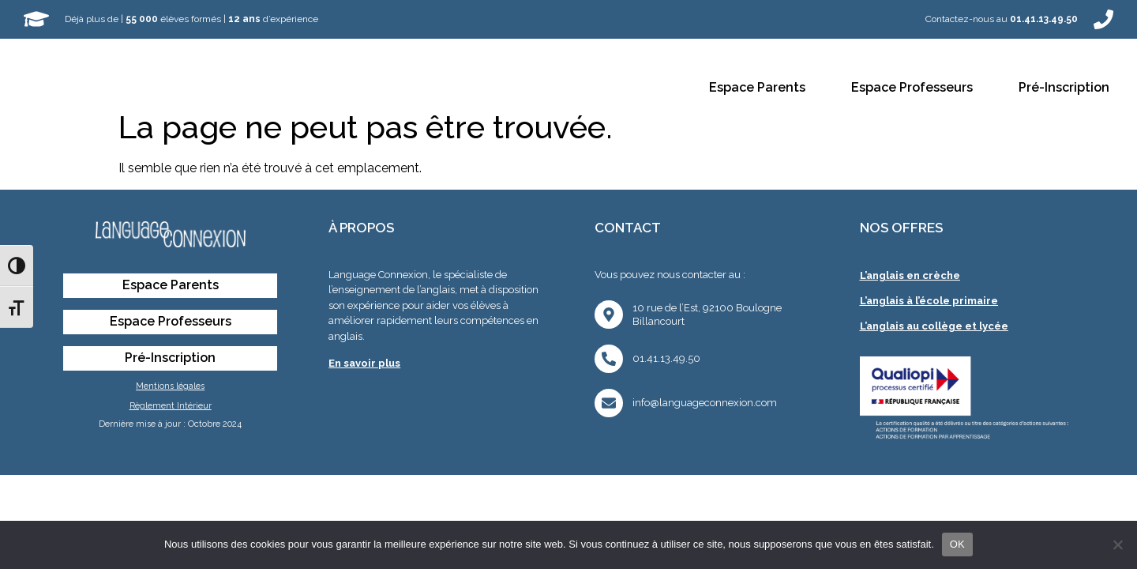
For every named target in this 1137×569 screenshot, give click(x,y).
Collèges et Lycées (527, 88)
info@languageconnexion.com (704, 403)
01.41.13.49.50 (666, 358)
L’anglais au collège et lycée (934, 326)
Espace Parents (757, 87)
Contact (640, 88)
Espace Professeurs (912, 87)
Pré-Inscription (1064, 87)
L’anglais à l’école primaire (929, 301)
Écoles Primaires (378, 88)
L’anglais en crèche (910, 275)
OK (957, 544)
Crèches (262, 88)
